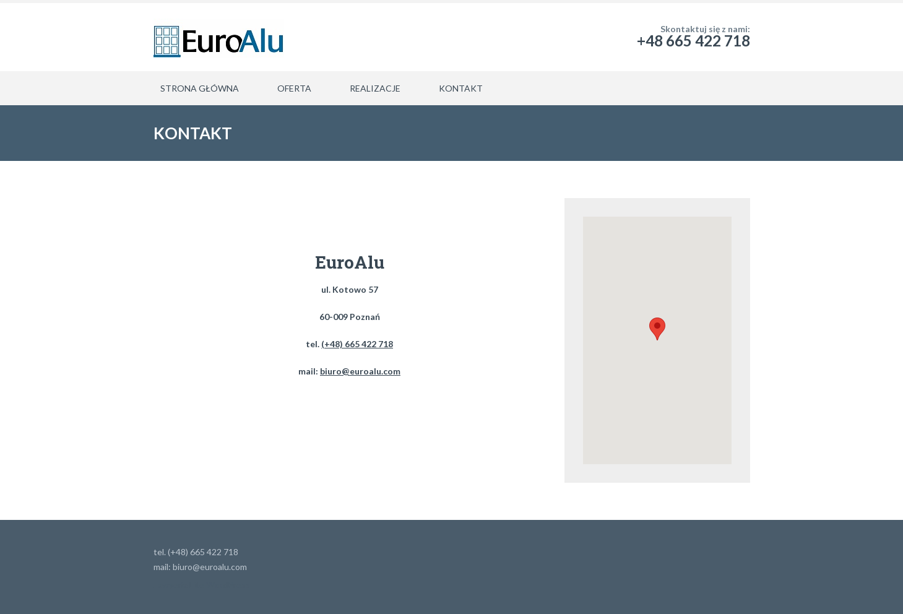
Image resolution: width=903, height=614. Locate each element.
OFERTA (294, 88)
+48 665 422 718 (693, 41)
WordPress (228, 584)
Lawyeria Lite (179, 584)
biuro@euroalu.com (360, 371)
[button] (657, 329)
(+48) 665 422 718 (357, 344)
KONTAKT (461, 88)
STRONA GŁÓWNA (199, 88)
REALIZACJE (375, 88)
